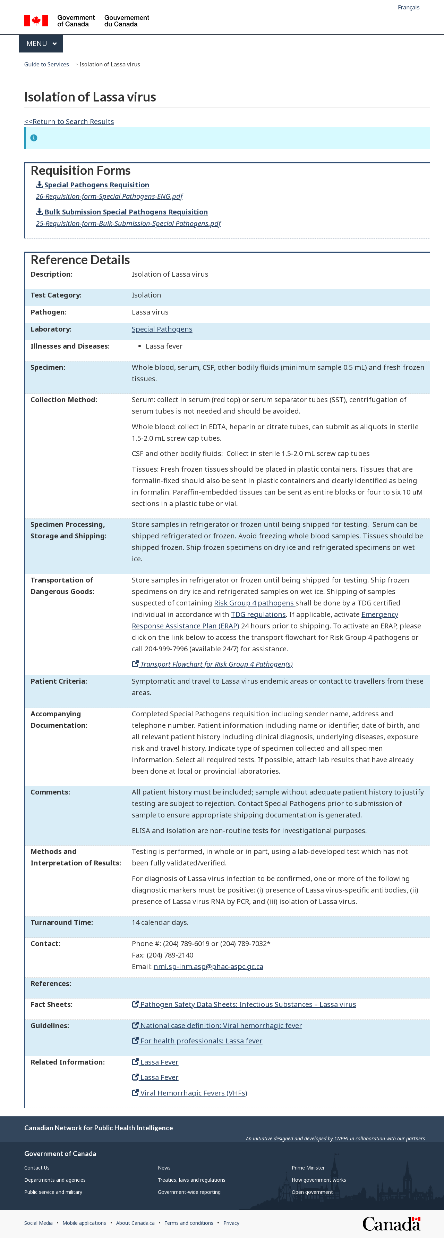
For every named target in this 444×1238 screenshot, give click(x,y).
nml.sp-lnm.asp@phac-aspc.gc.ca (208, 966)
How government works (319, 1179)
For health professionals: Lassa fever (197, 1040)
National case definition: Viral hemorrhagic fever (217, 1025)
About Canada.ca (135, 1223)
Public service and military (53, 1192)
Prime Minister (308, 1167)
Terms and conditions (188, 1223)
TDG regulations (258, 614)
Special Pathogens (162, 329)
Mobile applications (84, 1223)
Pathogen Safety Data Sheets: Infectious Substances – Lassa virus (244, 1004)
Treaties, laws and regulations (191, 1179)
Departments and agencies (55, 1179)
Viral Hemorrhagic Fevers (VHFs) (189, 1093)
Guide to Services (46, 64)
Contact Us (37, 1167)
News (164, 1167)
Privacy (231, 1223)
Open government (312, 1192)
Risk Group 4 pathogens (255, 603)
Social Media (38, 1223)
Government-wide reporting (189, 1192)
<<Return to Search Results (69, 121)
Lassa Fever (155, 1062)
